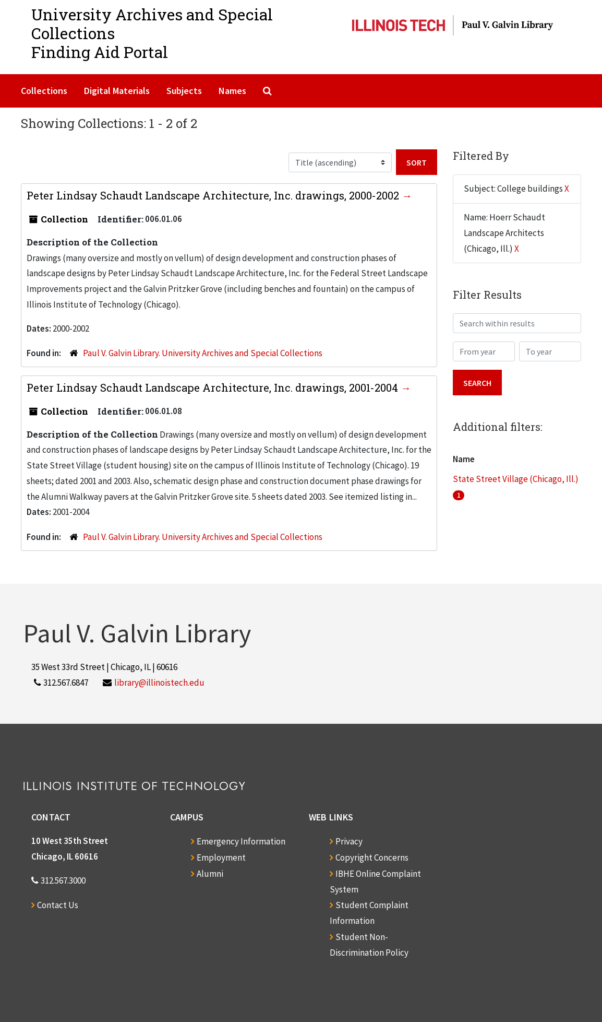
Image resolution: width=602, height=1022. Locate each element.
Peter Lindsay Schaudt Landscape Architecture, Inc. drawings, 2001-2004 (214, 387)
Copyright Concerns (371, 857)
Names (232, 91)
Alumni (210, 873)
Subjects (184, 91)
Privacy (349, 841)
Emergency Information (241, 841)
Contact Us (57, 905)
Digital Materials (117, 91)
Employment (221, 857)
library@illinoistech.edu (159, 682)
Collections (44, 91)
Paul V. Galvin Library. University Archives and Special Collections (202, 353)
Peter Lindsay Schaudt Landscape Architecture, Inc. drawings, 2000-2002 (214, 195)
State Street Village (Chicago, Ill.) (516, 479)
